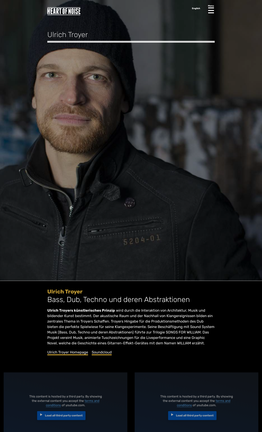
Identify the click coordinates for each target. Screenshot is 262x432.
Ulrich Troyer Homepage (67, 352)
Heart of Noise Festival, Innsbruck (63, 11)
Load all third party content (64, 417)
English (196, 8)
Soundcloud (102, 352)
